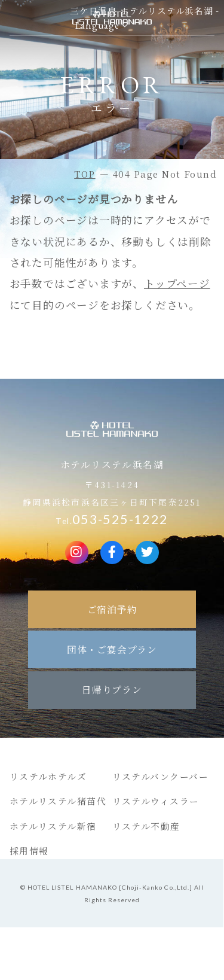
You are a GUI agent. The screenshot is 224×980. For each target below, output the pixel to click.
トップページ (177, 283)
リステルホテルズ (48, 776)
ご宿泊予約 (112, 609)
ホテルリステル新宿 (53, 826)
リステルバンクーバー (160, 776)
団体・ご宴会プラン (112, 649)
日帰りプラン (112, 689)
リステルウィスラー (156, 801)
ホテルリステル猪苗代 (58, 801)
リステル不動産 (146, 826)
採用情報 (29, 850)
